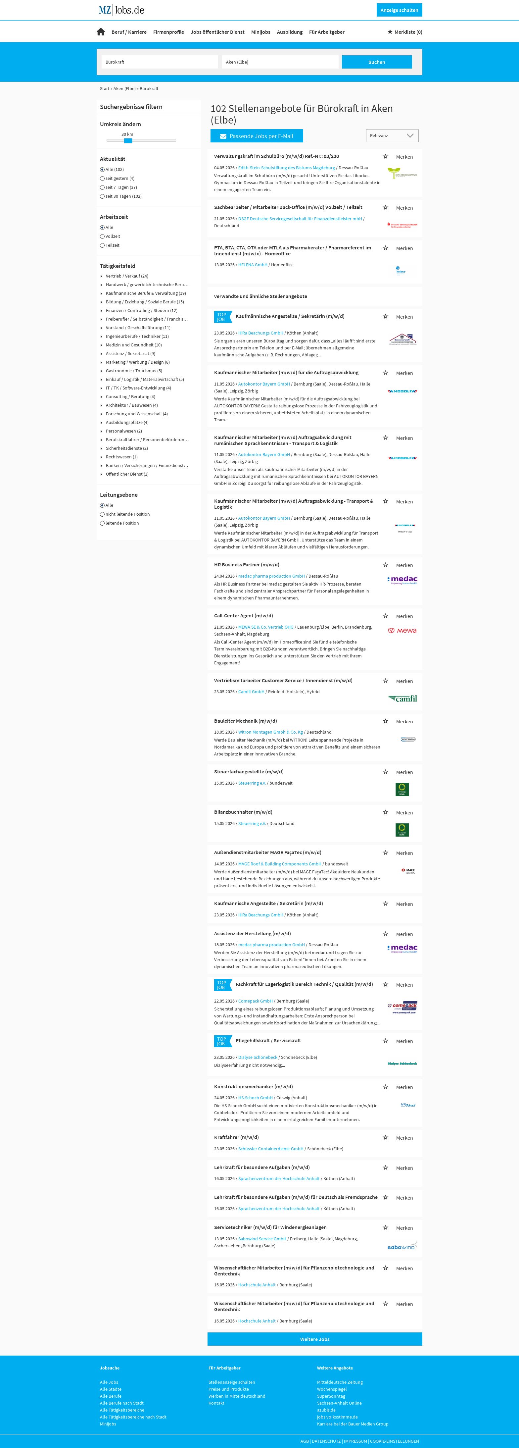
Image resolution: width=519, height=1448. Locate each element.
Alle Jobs (109, 1382)
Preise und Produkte (229, 1389)
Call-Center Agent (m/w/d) (243, 615)
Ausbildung (290, 31)
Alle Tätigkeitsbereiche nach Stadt (133, 1417)
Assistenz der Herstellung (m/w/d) (252, 933)
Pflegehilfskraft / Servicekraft (268, 1040)
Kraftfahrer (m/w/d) (236, 1137)
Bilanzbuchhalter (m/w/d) (243, 811)
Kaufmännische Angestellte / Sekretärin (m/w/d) (290, 316)
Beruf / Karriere (129, 31)
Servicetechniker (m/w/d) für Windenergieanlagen (270, 1227)
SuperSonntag (331, 1396)
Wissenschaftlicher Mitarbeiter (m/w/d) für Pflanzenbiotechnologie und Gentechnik (294, 1270)
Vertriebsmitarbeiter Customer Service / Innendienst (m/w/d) (283, 680)
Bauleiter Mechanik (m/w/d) (245, 720)
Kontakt (216, 1403)
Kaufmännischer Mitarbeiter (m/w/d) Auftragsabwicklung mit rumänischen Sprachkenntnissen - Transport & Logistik (283, 440)
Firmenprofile (168, 31)
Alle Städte (110, 1389)
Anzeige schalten (399, 10)
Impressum (355, 1441)
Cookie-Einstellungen (394, 1441)
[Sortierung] (386, 135)
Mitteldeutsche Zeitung (340, 1382)
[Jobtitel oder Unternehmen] (160, 62)
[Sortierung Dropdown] (411, 135)
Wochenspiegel (332, 1389)
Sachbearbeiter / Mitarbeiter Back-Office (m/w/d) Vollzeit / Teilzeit (288, 207)
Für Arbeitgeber (327, 31)
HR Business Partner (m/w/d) (246, 564)
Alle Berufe (110, 1396)
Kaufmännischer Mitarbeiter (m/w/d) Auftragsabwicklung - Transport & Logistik (293, 503)
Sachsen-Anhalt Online (339, 1403)
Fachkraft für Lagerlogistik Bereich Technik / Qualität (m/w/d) (304, 984)
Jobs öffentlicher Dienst (218, 31)
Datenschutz (326, 1441)
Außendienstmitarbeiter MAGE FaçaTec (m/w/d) (267, 852)
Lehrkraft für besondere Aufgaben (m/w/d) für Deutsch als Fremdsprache (296, 1197)
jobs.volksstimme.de (337, 1417)
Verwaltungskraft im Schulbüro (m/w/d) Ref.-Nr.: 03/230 (276, 156)
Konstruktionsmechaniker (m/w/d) (253, 1086)
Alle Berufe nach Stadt (122, 1403)
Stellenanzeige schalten (232, 1382)
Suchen (376, 62)
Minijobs (260, 31)
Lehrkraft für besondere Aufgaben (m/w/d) (262, 1167)
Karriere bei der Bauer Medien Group (353, 1424)
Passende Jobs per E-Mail (256, 136)
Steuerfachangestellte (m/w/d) (249, 771)
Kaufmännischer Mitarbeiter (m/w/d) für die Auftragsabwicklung (286, 372)
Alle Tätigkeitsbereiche (122, 1410)
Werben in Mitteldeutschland (237, 1396)
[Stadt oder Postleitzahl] (280, 62)
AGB (305, 1441)
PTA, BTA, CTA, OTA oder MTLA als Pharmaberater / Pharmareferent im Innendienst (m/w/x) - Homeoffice (292, 250)
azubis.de (326, 1410)
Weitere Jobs (315, 1339)
